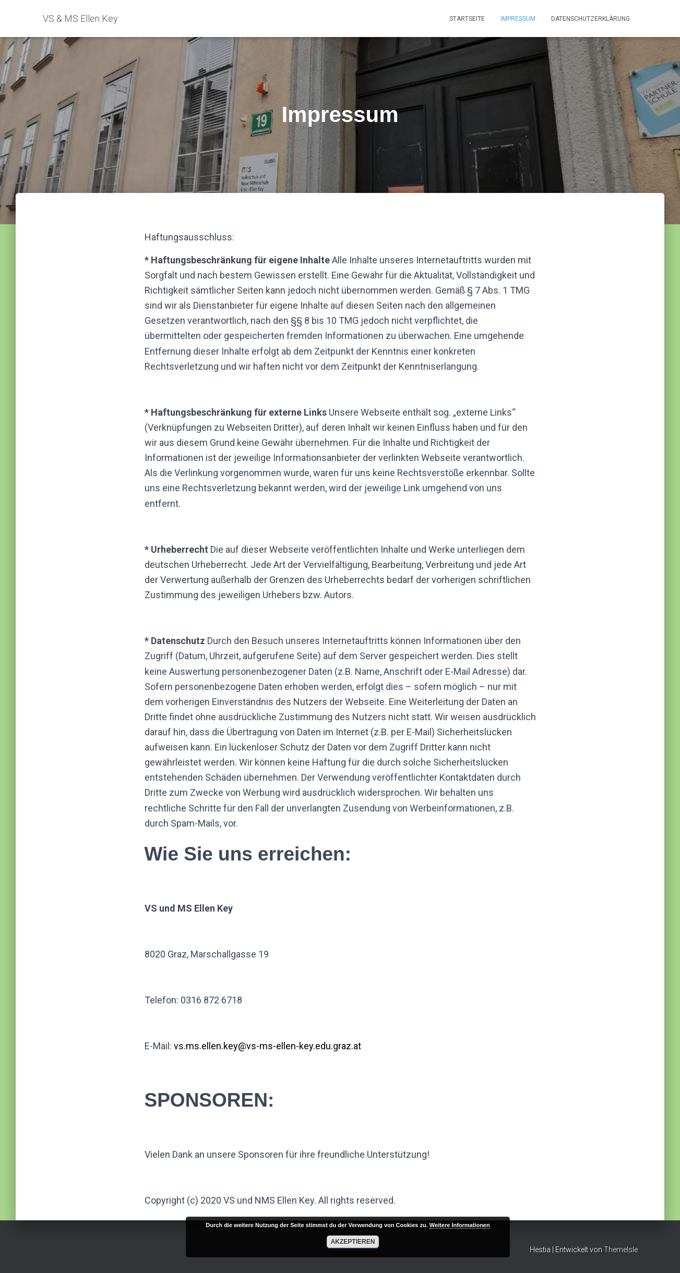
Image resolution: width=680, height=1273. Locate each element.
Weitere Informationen (460, 1225)
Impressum (517, 18)
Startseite (467, 18)
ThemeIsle (621, 1249)
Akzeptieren (353, 1241)
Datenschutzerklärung (590, 18)
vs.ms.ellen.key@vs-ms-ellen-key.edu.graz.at (267, 1045)
